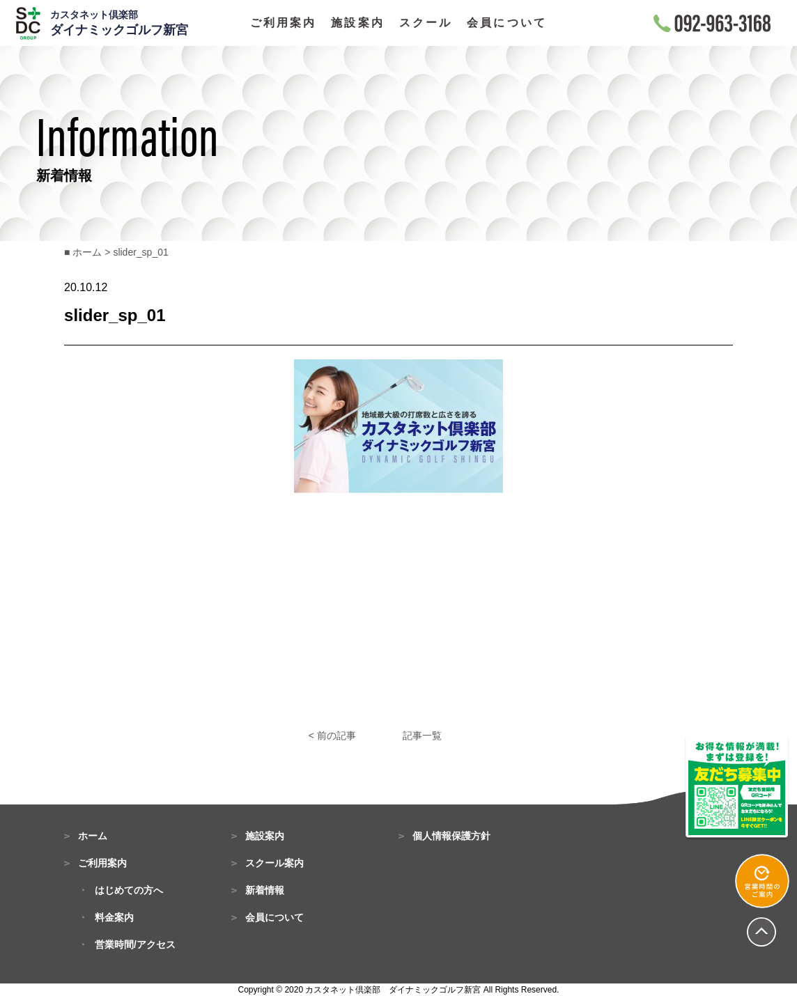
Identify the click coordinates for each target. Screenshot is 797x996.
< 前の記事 (332, 735)
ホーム (92, 835)
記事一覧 (422, 735)
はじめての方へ (129, 890)
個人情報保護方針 (451, 835)
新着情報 (264, 890)
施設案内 (358, 23)
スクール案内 (274, 863)
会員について (507, 23)
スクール (426, 23)
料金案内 (114, 917)
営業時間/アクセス (135, 944)
